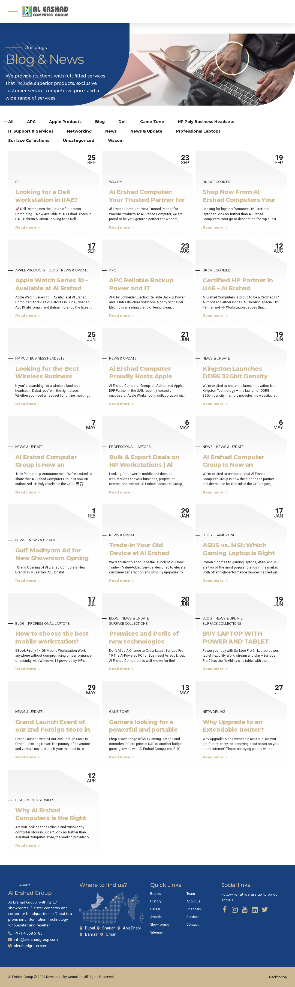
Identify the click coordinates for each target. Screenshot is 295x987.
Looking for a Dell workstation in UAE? (46, 196)
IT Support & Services (34, 800)
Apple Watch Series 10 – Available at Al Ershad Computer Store (51, 288)
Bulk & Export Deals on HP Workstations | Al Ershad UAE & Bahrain (144, 464)
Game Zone (225, 535)
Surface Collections (128, 623)
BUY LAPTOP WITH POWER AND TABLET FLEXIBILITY (236, 641)
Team (190, 894)
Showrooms (159, 925)
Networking (214, 712)
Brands (155, 894)
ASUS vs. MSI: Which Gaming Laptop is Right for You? (239, 553)
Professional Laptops (130, 447)
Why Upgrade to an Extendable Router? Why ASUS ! (233, 729)
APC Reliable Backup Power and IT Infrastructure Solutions (146, 288)
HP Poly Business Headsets (40, 359)
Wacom (115, 182)
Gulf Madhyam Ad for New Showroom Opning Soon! (52, 558)
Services (193, 917)
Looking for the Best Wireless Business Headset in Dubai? (47, 376)
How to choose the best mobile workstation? (52, 637)
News (208, 447)
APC (112, 270)
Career (155, 909)
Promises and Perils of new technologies (144, 637)
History (155, 902)
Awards (156, 917)
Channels (193, 909)
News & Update (74, 270)
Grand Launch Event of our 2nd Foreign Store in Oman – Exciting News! (52, 729)
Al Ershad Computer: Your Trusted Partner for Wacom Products (147, 200)
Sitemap (156, 932)
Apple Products (30, 270)
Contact (192, 925)
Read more (25, 227)
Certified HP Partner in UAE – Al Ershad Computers (238, 288)
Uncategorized (216, 182)
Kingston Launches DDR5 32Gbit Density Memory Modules (235, 376)
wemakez (75, 977)
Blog (53, 270)
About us (193, 902)
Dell (19, 182)
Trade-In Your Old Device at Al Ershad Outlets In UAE (139, 553)
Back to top (278, 977)
